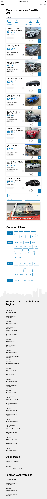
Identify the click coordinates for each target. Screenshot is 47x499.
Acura (25, 246)
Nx (26, 267)
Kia (15, 257)
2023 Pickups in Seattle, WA (11, 411)
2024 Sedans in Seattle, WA (11, 339)
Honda (30, 246)
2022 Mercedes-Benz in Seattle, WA (13, 429)
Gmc (26, 253)
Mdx (35, 270)
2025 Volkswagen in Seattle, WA (12, 364)
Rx (20, 263)
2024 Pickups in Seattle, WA (11, 397)
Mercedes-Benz (18, 250)
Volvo (21, 246)
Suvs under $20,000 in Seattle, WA (12, 462)
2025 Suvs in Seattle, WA (11, 317)
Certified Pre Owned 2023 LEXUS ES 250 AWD (14, 180)
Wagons (28, 236)
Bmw (36, 250)
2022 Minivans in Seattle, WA (11, 451)
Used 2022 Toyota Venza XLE (13, 46)
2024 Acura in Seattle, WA (11, 379)
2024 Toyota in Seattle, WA (11, 320)
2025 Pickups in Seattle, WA (11, 437)
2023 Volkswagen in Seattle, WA (12, 357)
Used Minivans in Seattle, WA (11, 495)
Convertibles (34, 236)
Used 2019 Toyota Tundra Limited (13, 62)
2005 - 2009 (17, 284)
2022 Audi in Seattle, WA (11, 408)
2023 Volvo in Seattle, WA (11, 349)
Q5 (30, 274)
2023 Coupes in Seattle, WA (11, 447)
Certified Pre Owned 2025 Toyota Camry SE (14, 29)
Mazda (21, 253)
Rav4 (16, 263)
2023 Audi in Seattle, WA (11, 342)
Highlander (22, 267)
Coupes (22, 236)
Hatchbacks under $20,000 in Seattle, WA (14, 469)
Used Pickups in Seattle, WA (11, 491)
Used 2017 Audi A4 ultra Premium (15, 162)
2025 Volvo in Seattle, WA (11, 389)
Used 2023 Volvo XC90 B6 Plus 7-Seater (14, 79)
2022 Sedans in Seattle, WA (11, 415)
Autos (2, 4)
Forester (20, 270)
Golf (26, 274)
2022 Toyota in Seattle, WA (11, 393)
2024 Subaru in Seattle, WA (11, 382)
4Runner (24, 263)
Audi (16, 246)
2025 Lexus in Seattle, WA (11, 371)
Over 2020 (17, 280)
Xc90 (16, 267)
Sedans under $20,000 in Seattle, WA (13, 466)
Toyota (16, 242)
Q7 (34, 274)
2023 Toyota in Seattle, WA (11, 335)
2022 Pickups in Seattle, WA (11, 426)
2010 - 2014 (30, 280)
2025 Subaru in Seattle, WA (11, 386)
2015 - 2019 (24, 280)
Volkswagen (27, 242)
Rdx (25, 270)
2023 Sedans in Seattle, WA (11, 331)
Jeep (20, 257)
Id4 (34, 263)
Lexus (21, 242)
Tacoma (30, 270)
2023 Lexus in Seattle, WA (11, 346)
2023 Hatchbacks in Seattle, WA (12, 400)
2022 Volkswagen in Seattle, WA (12, 418)
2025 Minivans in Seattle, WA (11, 444)
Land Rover (25, 250)
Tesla (16, 253)
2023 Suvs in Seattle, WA (11, 310)
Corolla (21, 274)
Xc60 (31, 267)
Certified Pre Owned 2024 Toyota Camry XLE (15, 129)
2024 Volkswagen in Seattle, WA (12, 360)
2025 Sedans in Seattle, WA (11, 353)
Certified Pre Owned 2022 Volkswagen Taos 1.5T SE (14, 97)
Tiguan (16, 274)
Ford (36, 253)
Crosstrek (36, 267)
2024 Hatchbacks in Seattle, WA (12, 368)
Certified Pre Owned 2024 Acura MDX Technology (13, 113)
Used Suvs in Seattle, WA (11, 480)
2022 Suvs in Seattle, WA (11, 328)
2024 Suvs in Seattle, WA (11, 313)
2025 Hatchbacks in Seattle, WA (12, 404)
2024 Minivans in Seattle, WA (11, 433)
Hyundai (35, 246)
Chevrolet (31, 253)
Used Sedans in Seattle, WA (11, 484)
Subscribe (44, 4)
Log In (41, 4)
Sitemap (23, 498)
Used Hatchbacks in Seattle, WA (12, 487)
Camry (30, 263)
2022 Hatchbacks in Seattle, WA (12, 422)
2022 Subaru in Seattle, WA (11, 440)
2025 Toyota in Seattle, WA (11, 324)
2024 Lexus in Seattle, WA (11, 375)
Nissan (31, 250)
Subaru (33, 242)
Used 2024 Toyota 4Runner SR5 (13, 146)
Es (15, 270)
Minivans (16, 236)
